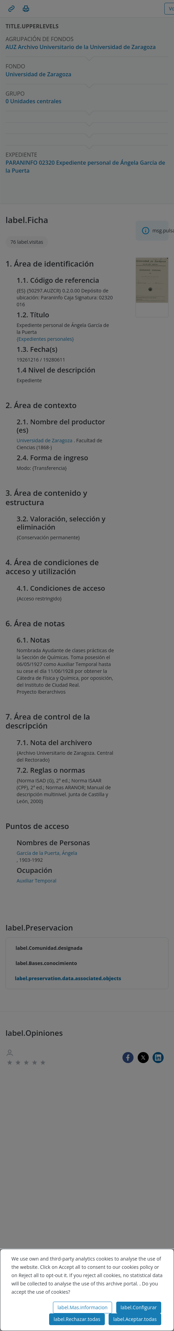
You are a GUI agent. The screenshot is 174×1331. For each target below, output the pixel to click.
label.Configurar (139, 1307)
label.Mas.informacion (82, 1307)
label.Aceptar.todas (135, 1319)
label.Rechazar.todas (77, 1319)
